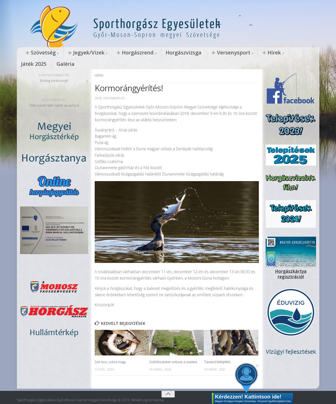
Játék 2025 (236, 52)
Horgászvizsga (144, 52)
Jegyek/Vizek (72, 52)
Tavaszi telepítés (217, 351)
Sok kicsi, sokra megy (112, 351)
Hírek (213, 52)
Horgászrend (110, 52)
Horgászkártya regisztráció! (291, 260)
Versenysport (181, 52)
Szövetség (37, 52)
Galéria (259, 52)
